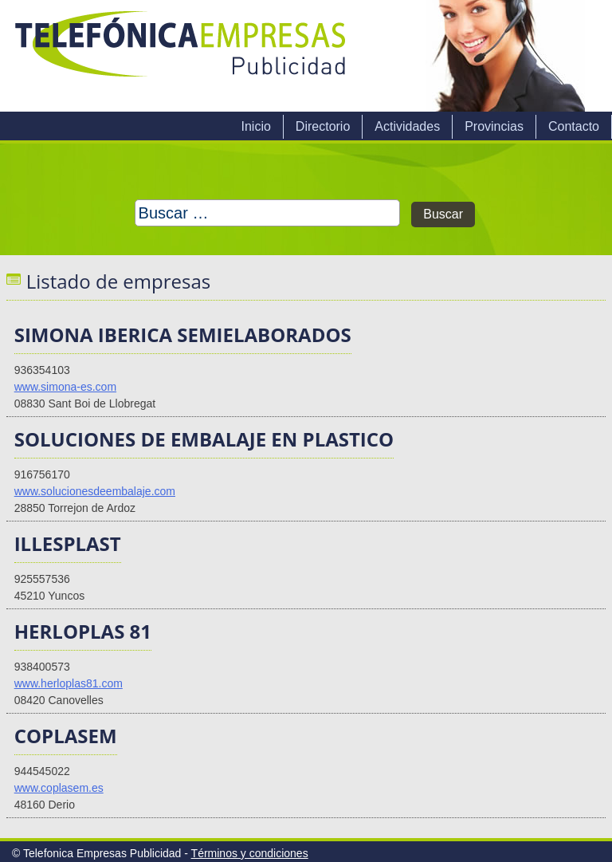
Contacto (573, 126)
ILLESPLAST (67, 543)
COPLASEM (65, 735)
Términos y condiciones (249, 853)
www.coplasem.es (59, 787)
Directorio (323, 126)
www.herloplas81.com (68, 683)
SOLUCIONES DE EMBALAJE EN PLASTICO (204, 439)
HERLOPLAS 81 (82, 631)
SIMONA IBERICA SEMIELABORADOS (182, 334)
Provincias (494, 126)
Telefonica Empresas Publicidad (181, 56)
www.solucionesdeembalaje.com (94, 491)
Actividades (407, 126)
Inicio (255, 126)
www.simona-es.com (65, 386)
